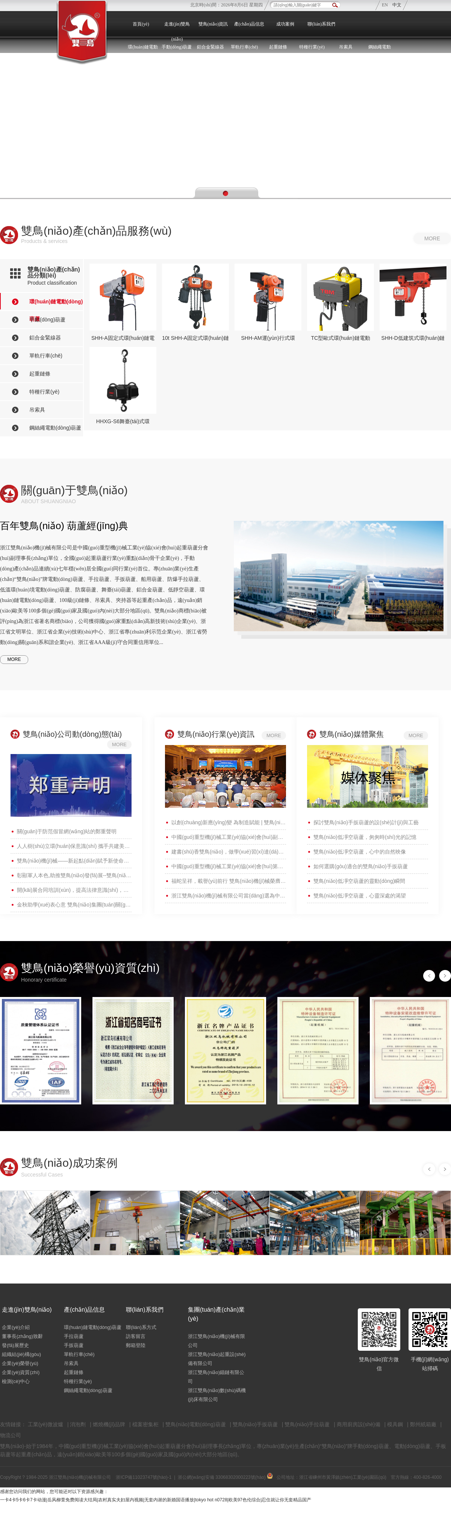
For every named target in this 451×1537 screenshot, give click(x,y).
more (432, 238)
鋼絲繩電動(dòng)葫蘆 (88, 1390)
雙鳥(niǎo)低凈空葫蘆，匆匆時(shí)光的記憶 (364, 837)
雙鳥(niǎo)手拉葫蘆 (307, 1424)
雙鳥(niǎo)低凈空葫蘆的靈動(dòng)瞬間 (359, 881)
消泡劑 (78, 1424)
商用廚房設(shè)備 (358, 1424)
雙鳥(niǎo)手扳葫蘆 (255, 1424)
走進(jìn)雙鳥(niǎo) (177, 31)
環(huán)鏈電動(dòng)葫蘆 (92, 1327)
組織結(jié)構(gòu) (21, 1354)
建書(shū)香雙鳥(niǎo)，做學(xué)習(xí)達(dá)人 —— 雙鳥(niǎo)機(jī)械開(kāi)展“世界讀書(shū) (228, 852)
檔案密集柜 (145, 1424)
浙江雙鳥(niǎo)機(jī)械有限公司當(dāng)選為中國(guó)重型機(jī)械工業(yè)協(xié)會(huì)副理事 (228, 896)
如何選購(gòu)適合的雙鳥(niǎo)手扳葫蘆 (360, 866)
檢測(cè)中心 (16, 1381)
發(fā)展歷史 (15, 1345)
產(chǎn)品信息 (249, 24)
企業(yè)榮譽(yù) (20, 1363)
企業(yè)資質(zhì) (20, 1372)
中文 (396, 5)
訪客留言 (135, 1336)
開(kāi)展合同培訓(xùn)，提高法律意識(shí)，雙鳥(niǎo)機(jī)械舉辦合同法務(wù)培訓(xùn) (74, 890)
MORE (14, 659)
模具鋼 (395, 1424)
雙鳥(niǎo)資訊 (213, 24)
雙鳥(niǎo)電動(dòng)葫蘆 (195, 1424)
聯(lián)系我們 (321, 24)
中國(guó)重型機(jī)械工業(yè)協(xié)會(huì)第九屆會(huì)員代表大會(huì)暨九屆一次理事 (228, 866)
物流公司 (10, 1435)
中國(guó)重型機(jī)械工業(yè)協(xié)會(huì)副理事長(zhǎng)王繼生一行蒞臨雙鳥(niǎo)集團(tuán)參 (228, 837)
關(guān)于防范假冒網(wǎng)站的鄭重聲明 (67, 831)
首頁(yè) (141, 24)
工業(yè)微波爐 (45, 1424)
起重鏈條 (73, 1372)
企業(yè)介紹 (16, 1327)
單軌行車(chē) (79, 1354)
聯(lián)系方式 (141, 1327)
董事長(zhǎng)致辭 (22, 1336)
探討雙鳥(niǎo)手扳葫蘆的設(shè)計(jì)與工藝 (366, 822)
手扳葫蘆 (73, 1345)
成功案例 (285, 24)
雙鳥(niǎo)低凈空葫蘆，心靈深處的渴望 (359, 896)
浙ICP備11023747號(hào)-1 (143, 1477)
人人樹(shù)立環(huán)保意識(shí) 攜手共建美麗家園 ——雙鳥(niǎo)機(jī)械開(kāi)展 (74, 846)
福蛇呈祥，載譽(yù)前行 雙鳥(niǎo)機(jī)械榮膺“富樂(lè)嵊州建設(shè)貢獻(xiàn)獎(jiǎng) (228, 881)
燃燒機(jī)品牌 (109, 1424)
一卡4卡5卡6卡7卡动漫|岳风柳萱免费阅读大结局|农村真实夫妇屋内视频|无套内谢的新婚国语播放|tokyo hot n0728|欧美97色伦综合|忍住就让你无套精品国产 (155, 1499)
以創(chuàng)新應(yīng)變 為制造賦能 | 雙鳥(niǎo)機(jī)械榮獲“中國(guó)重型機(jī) (228, 822)
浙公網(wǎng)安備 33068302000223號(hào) (225, 1477)
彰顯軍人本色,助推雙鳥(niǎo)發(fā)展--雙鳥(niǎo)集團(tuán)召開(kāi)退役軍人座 (74, 875)
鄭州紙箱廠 (423, 1424)
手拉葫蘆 (73, 1336)
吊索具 (346, 47)
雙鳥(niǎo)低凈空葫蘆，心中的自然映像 (359, 852)
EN (385, 5)
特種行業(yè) (78, 1381)
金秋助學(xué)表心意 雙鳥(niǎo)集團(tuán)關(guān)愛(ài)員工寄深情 (74, 905)
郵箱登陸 (135, 1345)
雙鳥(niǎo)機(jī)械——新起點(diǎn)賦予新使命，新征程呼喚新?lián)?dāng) (74, 861)
